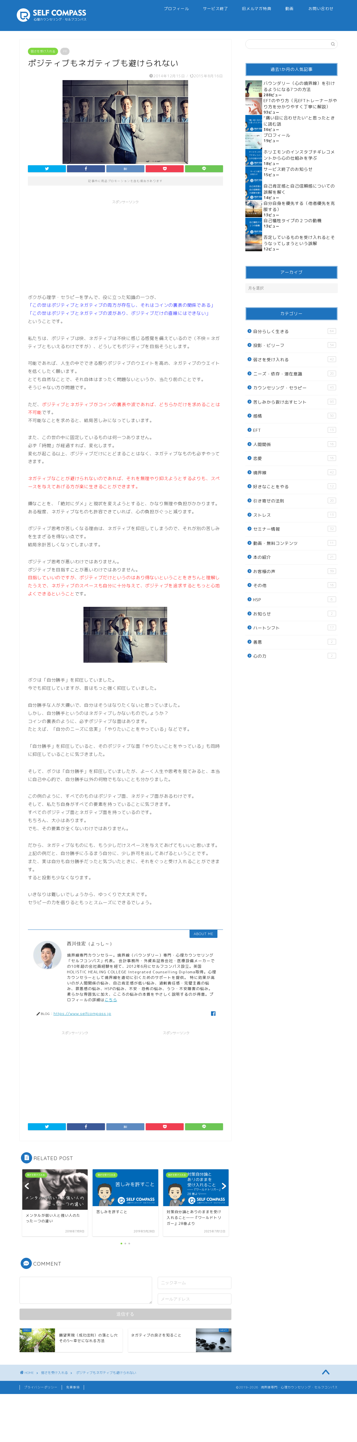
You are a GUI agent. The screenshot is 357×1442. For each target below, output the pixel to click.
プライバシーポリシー (40, 1387)
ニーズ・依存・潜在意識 (294, 374)
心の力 (294, 656)
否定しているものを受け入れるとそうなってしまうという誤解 (299, 240)
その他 (294, 585)
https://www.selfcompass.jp (82, 1013)
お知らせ (294, 614)
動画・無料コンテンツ (294, 543)
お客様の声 (294, 571)
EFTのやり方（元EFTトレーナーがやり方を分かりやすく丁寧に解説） (300, 104)
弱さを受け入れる (43, 51)
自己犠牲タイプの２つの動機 (292, 221)
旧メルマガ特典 (256, 8)
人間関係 (294, 444)
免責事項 (73, 1387)
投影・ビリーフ (294, 345)
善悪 (294, 642)
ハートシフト (294, 628)
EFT (294, 430)
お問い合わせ (321, 8)
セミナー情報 (294, 529)
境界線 (294, 473)
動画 (289, 8)
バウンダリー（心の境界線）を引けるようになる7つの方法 (299, 86)
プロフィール (176, 8)
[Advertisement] (125, 246)
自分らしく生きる (294, 331)
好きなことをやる (294, 486)
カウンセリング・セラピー (294, 388)
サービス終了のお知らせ (288, 169)
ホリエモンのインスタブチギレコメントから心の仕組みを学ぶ (299, 155)
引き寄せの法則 (294, 501)
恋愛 (294, 458)
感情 (294, 416)
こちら (111, 999)
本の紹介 (294, 557)
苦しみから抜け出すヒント (294, 402)
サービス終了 (215, 8)
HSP (294, 600)
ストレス (294, 515)
